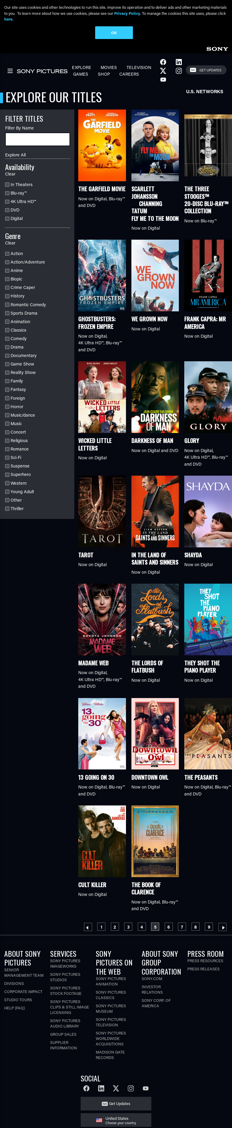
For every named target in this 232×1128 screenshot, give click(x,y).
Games (80, 74)
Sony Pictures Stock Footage (66, 990)
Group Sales (63, 1034)
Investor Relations (152, 989)
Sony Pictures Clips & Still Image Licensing (69, 1007)
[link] (217, 48)
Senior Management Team (24, 972)
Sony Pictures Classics (111, 994)
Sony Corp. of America (156, 1003)
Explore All (15, 155)
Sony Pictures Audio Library (65, 1023)
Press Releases (203, 968)
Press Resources (205, 960)
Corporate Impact (23, 991)
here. (8, 18)
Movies (109, 67)
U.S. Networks (204, 91)
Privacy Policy (127, 13)
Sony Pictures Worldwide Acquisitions (111, 1038)
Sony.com (152, 978)
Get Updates (210, 70)
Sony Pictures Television (111, 1022)
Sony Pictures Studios (65, 977)
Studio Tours (18, 999)
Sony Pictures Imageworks (65, 963)
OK (114, 32)
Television (139, 67)
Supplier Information (63, 1045)
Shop (104, 74)
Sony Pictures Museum (111, 1008)
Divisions (14, 983)
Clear (10, 174)
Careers (129, 74)
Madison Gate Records (110, 1054)
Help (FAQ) (14, 1007)
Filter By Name (19, 128)
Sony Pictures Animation (111, 981)
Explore (81, 67)
